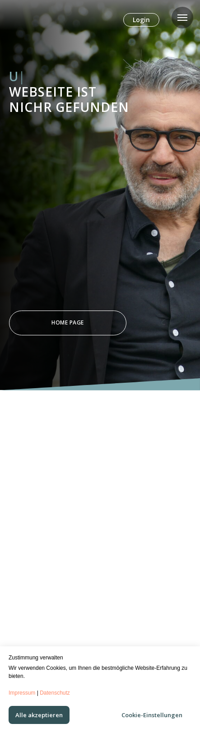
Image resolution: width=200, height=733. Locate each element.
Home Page (67, 322)
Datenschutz (55, 693)
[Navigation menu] (182, 17)
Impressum (22, 693)
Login (141, 19)
